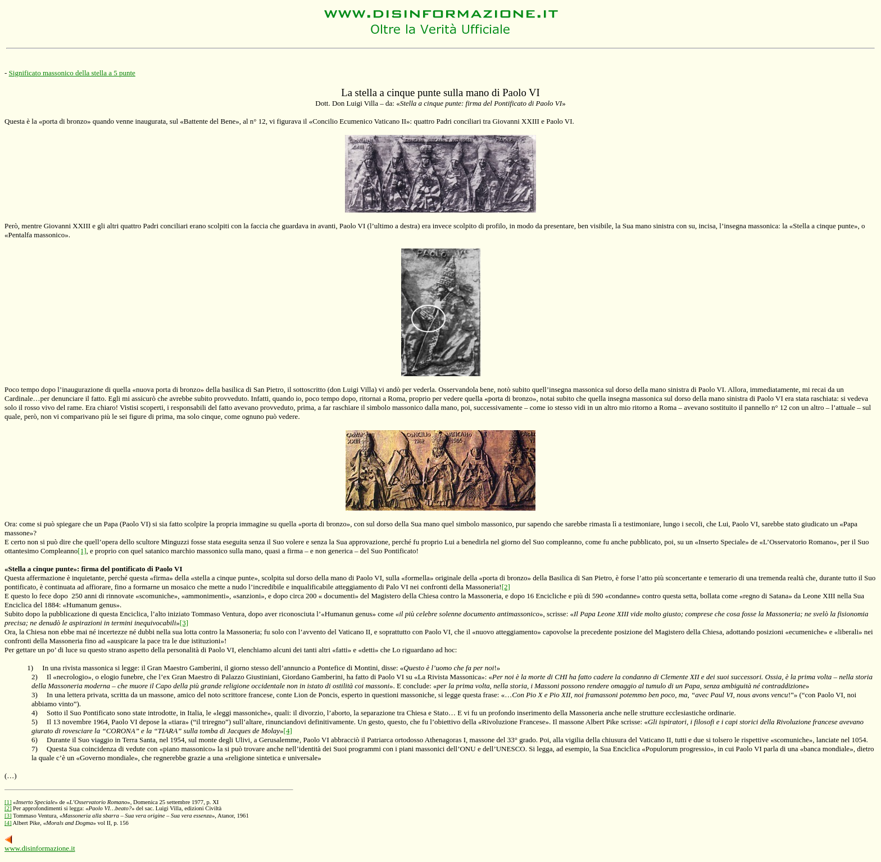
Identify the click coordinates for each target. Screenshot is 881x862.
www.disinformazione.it (39, 848)
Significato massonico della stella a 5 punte (72, 73)
